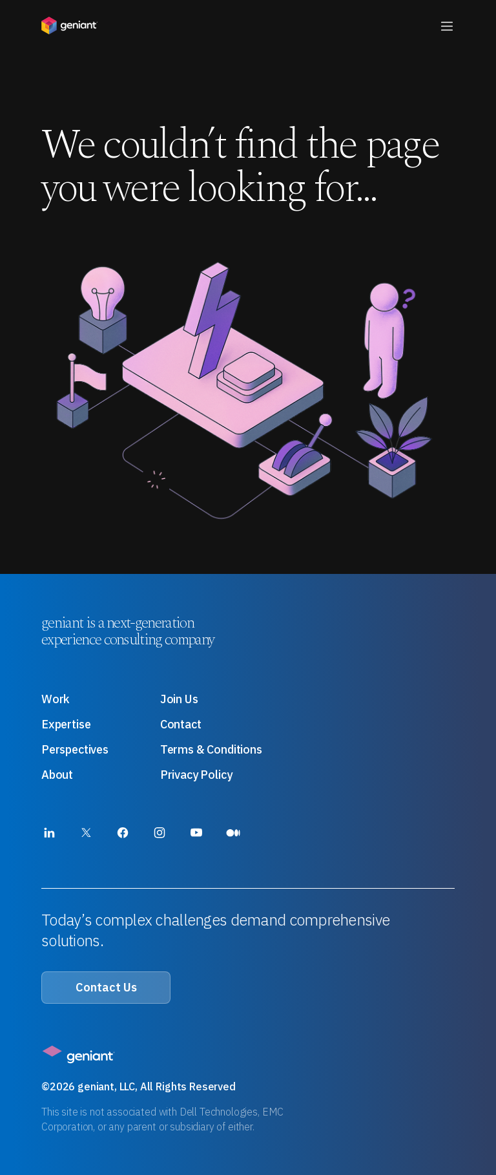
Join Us (179, 699)
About (57, 774)
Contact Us (106, 987)
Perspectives (74, 749)
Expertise (65, 724)
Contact (181, 724)
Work (55, 699)
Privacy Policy (196, 774)
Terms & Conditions (211, 749)
